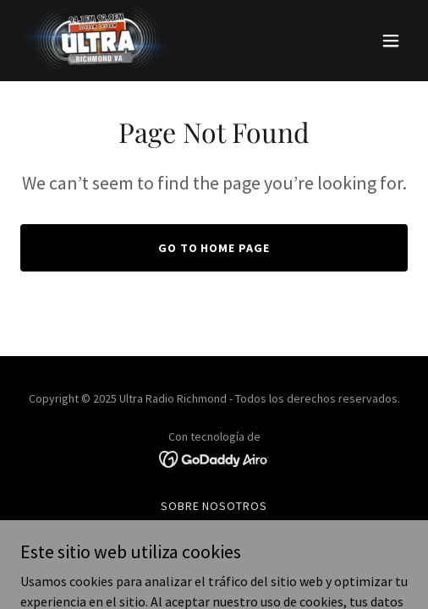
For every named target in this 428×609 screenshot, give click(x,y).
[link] (100, 40)
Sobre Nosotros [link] (214, 505)
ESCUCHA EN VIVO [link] (214, 527)
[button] (391, 41)
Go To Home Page (214, 247)
